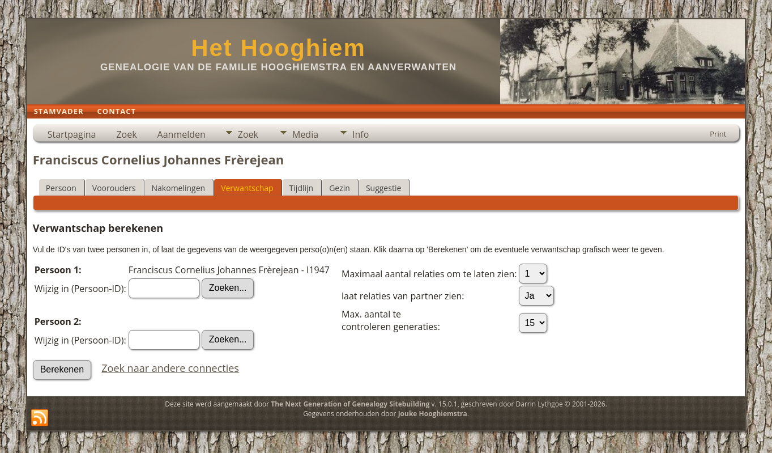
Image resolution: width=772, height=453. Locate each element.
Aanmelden (181, 134)
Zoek (126, 134)
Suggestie (383, 188)
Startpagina (72, 134)
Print (718, 134)
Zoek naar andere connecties (170, 368)
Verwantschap (247, 188)
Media (305, 134)
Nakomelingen (179, 188)
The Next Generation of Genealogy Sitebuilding (350, 404)
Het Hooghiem (278, 48)
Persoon (61, 188)
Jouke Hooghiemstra (432, 413)
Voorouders (114, 188)
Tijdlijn (301, 188)
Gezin (339, 188)
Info (360, 134)
